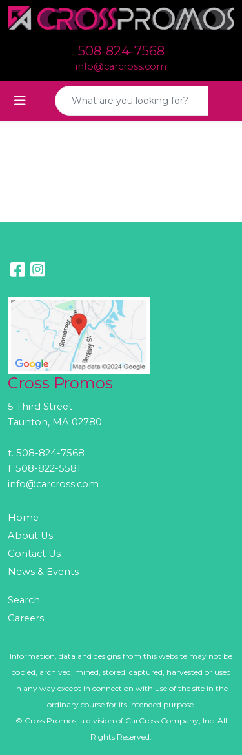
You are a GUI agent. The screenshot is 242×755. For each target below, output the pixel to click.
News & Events (43, 572)
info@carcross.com (121, 66)
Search (24, 600)
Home (23, 517)
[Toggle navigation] (20, 101)
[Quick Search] (131, 101)
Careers (26, 618)
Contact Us (34, 553)
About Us (30, 535)
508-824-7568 (121, 51)
